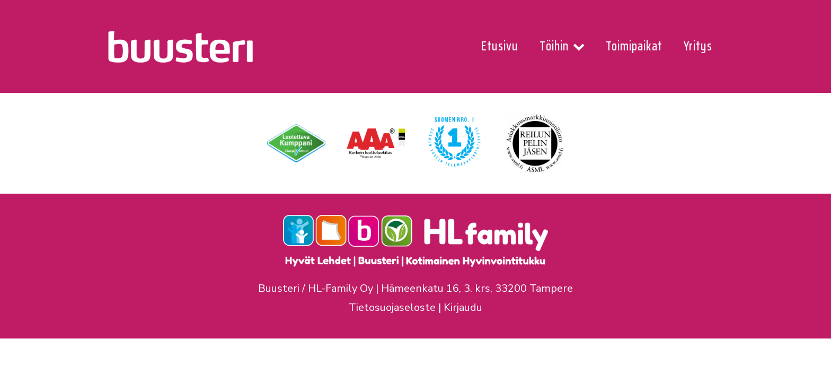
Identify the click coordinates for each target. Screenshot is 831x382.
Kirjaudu (463, 307)
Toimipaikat (634, 46)
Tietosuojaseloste (392, 307)
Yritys (698, 46)
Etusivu (499, 46)
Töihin (562, 46)
